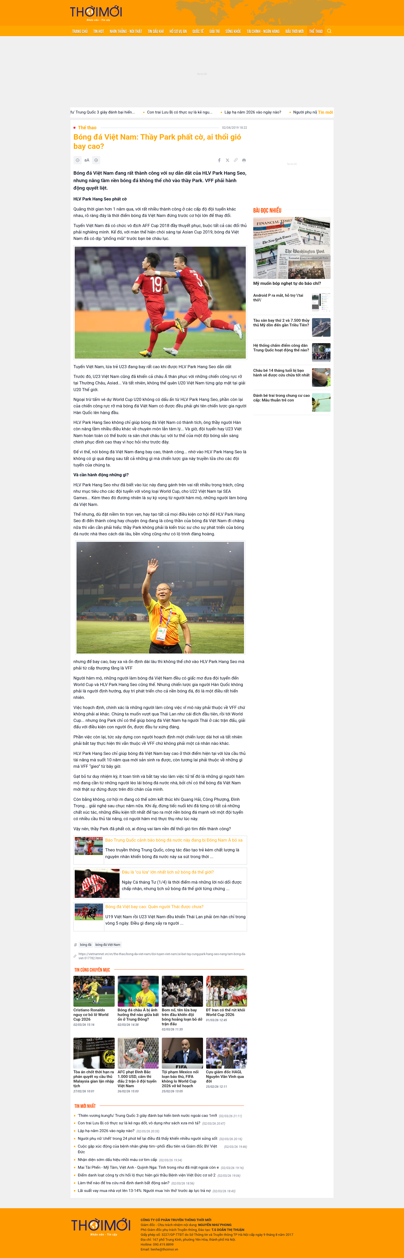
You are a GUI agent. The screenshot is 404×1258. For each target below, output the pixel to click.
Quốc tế (198, 31)
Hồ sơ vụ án (178, 31)
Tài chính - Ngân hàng (263, 31)
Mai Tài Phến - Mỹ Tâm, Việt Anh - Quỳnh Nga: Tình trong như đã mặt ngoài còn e (161, 1167)
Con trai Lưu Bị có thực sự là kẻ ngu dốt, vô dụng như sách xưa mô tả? (151, 1123)
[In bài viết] (244, 160)
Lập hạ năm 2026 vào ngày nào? (261, 112)
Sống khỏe (233, 31)
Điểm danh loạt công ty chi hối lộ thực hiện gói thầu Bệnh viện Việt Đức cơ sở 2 (159, 1175)
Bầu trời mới (294, 31)
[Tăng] (96, 160)
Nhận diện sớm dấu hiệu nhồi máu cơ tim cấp (130, 1159)
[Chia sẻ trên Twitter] (227, 160)
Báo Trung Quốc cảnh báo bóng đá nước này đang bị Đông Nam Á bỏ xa (173, 840)
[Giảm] (77, 160)
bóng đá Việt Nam (108, 945)
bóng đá (85, 945)
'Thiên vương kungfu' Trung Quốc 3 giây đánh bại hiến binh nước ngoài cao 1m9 (160, 1115)
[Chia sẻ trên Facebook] (219, 160)
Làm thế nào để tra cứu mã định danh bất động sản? (136, 1183)
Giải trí (214, 31)
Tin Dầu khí (156, 31)
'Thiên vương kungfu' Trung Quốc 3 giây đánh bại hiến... (95, 112)
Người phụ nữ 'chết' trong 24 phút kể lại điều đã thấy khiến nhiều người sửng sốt (160, 1138)
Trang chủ (80, 31)
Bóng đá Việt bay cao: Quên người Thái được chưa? (154, 906)
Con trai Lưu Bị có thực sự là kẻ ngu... (188, 112)
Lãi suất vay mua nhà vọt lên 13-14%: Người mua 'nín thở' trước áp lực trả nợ (156, 1190)
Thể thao (316, 31)
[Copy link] (236, 160)
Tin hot (98, 31)
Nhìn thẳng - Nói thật (126, 31)
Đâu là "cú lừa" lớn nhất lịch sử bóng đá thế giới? (168, 872)
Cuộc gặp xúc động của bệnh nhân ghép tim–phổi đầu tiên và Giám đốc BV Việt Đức (162, 1149)
